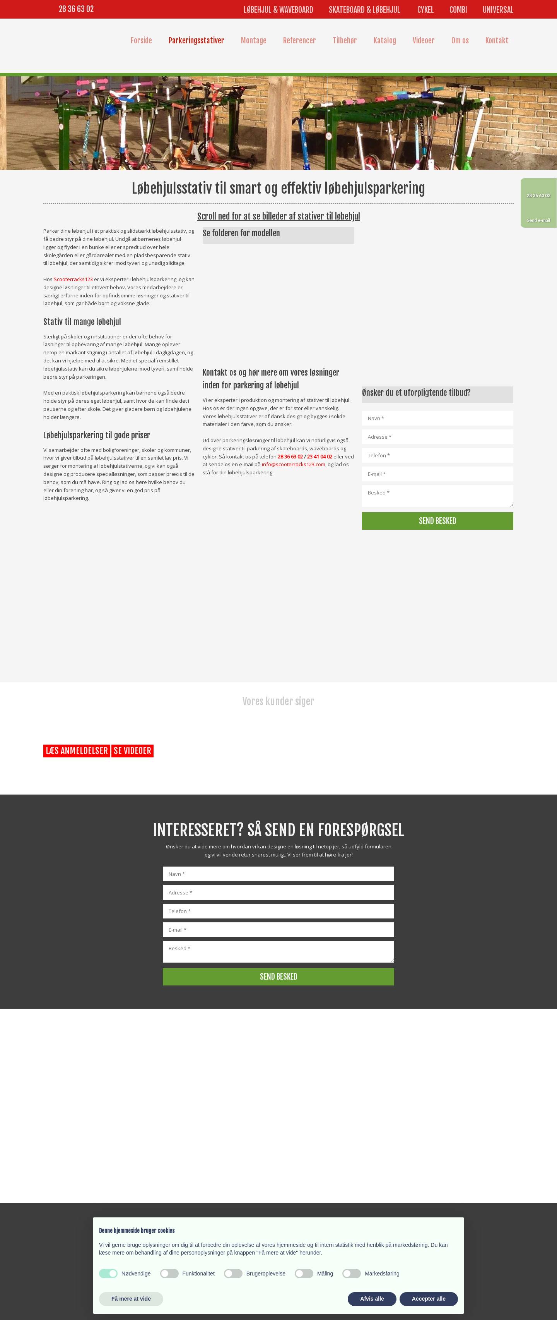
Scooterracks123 (73, 279)
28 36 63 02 (76, 9)
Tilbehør (345, 40)
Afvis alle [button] (372, 1299)
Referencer (299, 40)
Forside (141, 40)
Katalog (385, 40)
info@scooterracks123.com (293, 464)
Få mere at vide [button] (131, 1299)
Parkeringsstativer (196, 40)
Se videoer (132, 750)
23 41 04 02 (319, 456)
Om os (460, 40)
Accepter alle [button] (429, 1299)
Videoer (424, 40)
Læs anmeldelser (77, 750)
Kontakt (497, 40)
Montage (254, 40)
